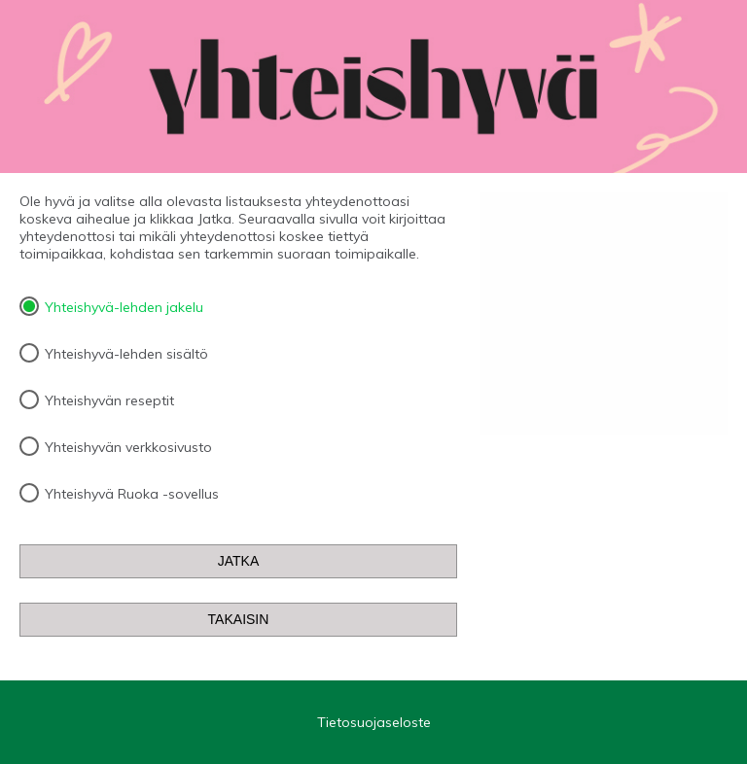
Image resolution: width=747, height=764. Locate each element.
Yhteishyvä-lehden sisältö (126, 354)
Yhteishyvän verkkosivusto (128, 447)
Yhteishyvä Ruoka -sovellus (132, 494)
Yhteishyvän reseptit (109, 400)
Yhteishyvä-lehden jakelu (124, 307)
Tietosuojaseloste (374, 722)
